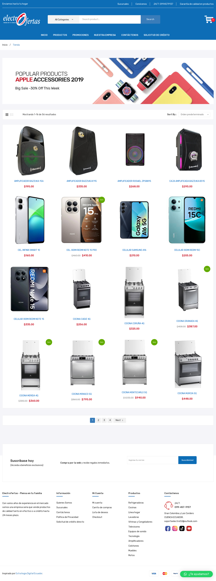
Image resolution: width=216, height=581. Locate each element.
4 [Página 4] (110, 420)
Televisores (134, 526)
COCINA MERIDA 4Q (28, 395)
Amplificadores (136, 541)
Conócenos (141, 4)
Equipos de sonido (137, 531)
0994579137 (166, 4)
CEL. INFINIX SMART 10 (29, 250)
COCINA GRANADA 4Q (187, 321)
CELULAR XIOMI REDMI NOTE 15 (29, 319)
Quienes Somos (64, 502)
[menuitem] (44, 35)
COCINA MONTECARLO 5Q (134, 392)
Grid (7, 114)
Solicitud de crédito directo (70, 522)
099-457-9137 (183, 507)
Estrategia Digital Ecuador (29, 573)
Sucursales (123, 4)
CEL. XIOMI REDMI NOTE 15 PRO (81, 250)
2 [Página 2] (98, 420)
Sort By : (172, 114)
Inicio (5, 45)
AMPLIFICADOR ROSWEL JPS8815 (134, 181)
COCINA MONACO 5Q (82, 394)
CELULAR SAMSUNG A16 (134, 250)
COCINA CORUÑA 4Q (134, 323)
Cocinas (132, 507)
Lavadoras (133, 517)
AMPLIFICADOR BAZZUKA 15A (28, 181)
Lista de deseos (100, 512)
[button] (196, 574)
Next (118, 420)
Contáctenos (63, 512)
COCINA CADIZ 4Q (81, 319)
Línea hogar (134, 512)
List (11, 114)
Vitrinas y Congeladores (140, 522)
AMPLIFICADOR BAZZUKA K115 (82, 181)
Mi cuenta (97, 502)
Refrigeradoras (136, 502)
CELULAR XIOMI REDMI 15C (187, 250)
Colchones (133, 546)
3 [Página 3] (104, 420)
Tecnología (133, 536)
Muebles (132, 550)
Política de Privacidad (67, 517)
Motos (131, 555)
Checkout (97, 517)
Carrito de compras (102, 507)
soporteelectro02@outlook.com (180, 521)
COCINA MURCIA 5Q (187, 393)
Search (150, 19)
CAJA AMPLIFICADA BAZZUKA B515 (187, 181)
